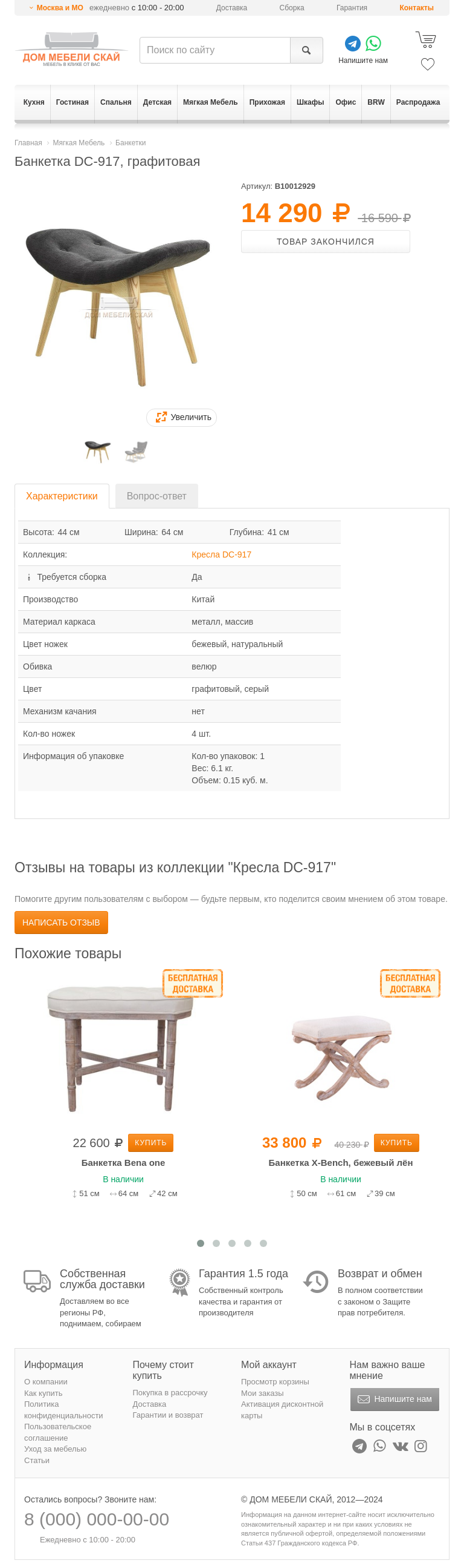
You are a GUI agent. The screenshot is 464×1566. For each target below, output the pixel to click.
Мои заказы (262, 1393)
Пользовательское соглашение (57, 1432)
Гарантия (352, 8)
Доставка (232, 8)
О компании (46, 1381)
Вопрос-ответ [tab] (157, 496)
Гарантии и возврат (168, 1415)
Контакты (416, 8)
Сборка (292, 8)
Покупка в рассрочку (170, 1392)
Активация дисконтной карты (282, 1410)
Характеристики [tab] (62, 496)
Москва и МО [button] (60, 8)
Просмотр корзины (275, 1381)
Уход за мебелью (55, 1448)
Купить (151, 1143)
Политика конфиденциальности (63, 1410)
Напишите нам (393, 1399)
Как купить (43, 1393)
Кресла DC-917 (221, 554)
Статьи (37, 1460)
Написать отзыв (61, 922)
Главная (28, 143)
